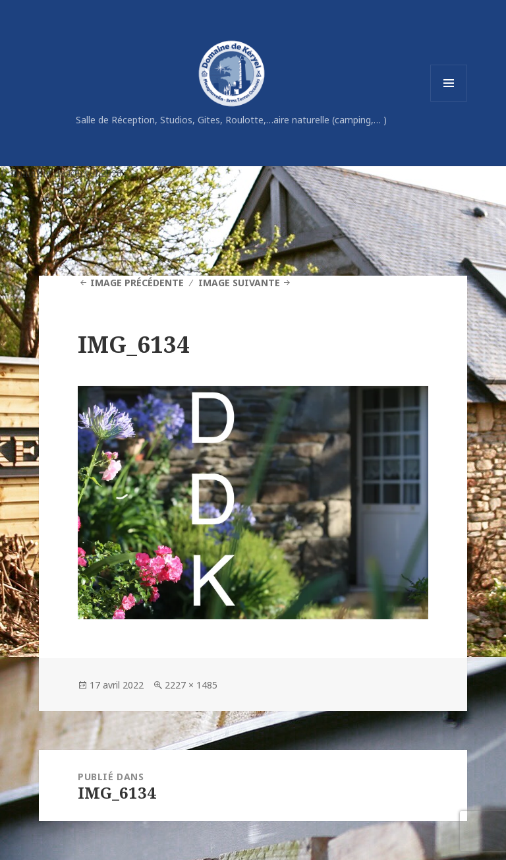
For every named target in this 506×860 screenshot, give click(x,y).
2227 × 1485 (191, 685)
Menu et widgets (449, 101)
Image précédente (137, 282)
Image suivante (239, 282)
